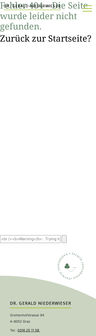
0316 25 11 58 (29, 330)
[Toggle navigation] (86, 7)
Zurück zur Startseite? (45, 38)
